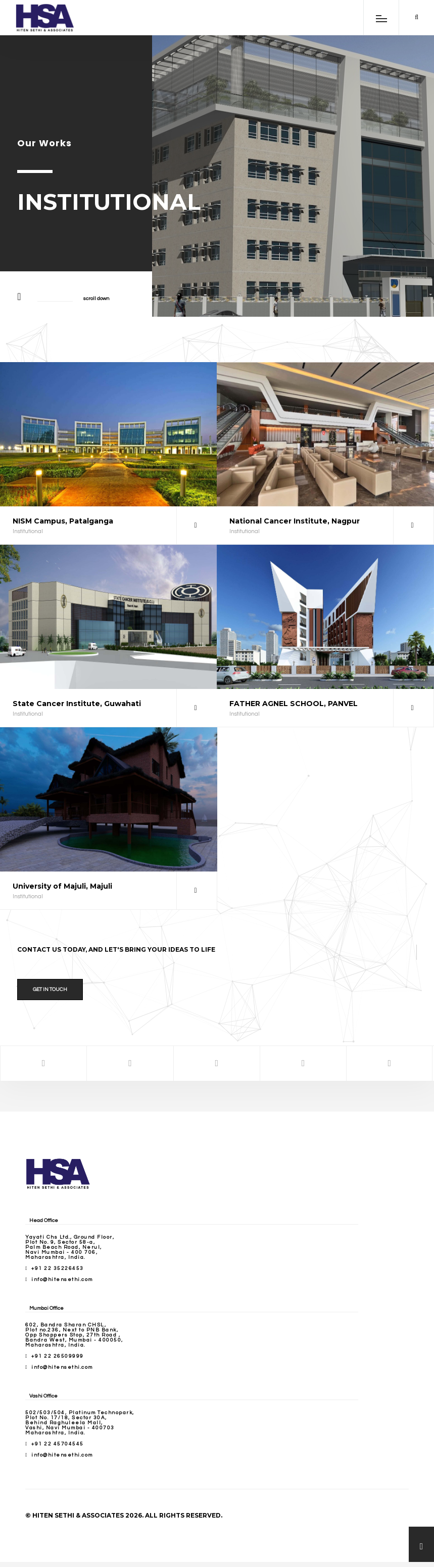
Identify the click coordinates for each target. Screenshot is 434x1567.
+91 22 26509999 (57, 1356)
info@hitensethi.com (62, 1279)
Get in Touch (50, 989)
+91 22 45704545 (57, 1443)
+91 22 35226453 (57, 1268)
